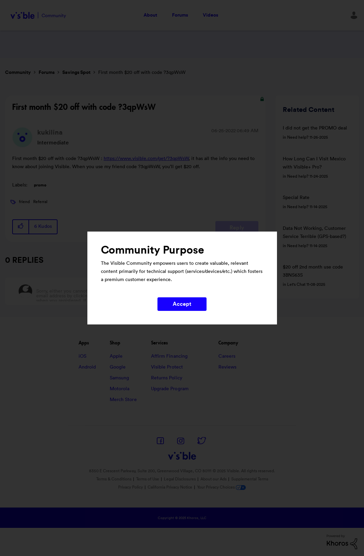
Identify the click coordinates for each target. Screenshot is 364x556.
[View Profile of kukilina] (50, 132)
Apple (116, 356)
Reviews (227, 367)
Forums (180, 15)
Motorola (120, 388)
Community (18, 72)
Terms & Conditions (113, 479)
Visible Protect (167, 367)
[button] (21, 226)
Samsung (119, 378)
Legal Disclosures (180, 479)
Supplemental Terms (249, 479)
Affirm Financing (169, 356)
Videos (210, 15)
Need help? (297, 137)
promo (40, 185)
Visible (38, 15)
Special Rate (296, 197)
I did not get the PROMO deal (315, 128)
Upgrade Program (170, 388)
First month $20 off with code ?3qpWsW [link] (142, 72)
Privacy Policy (130, 487)
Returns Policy (166, 378)
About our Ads (213, 479)
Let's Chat (296, 284)
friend (24, 202)
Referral (40, 202)
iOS (82, 356)
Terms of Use (147, 479)
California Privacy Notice (170, 487)
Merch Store (123, 399)
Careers (227, 356)
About (150, 15)
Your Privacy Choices (221, 487)
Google (118, 367)
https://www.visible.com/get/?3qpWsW (146, 158)
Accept (182, 304)
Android (87, 367)
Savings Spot (76, 72)
